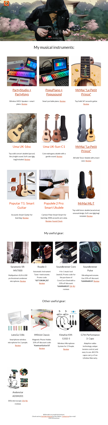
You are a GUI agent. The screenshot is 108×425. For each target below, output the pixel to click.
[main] (54, 47)
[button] (105, 3)
